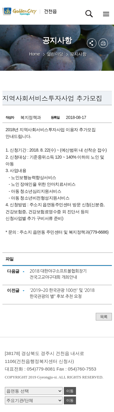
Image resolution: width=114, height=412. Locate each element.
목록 (104, 316)
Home (34, 54)
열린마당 (55, 54)
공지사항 (78, 54)
